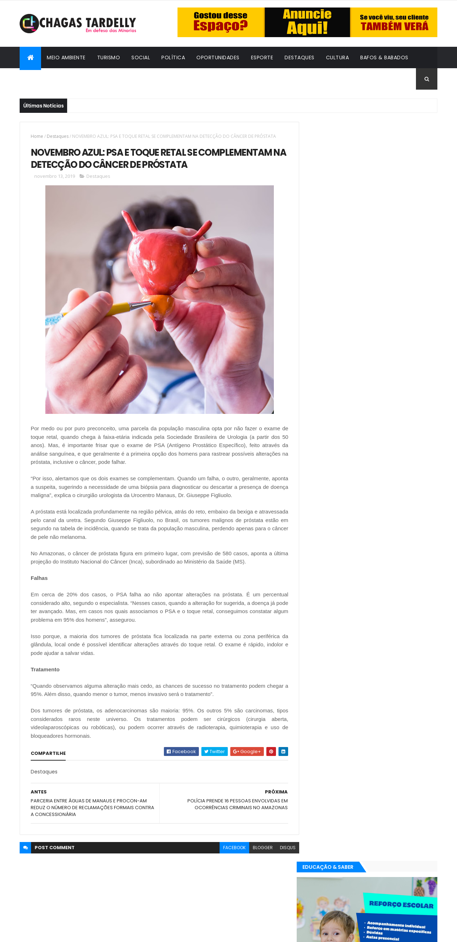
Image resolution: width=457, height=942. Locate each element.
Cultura (337, 57)
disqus (282, 848)
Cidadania (39, 78)
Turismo (108, 57)
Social (140, 57)
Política (173, 57)
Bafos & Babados (384, 57)
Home (37, 136)
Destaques (300, 57)
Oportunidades (218, 57)
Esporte (262, 57)
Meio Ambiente (66, 57)
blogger (257, 848)
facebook (229, 848)
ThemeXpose (59, 932)
